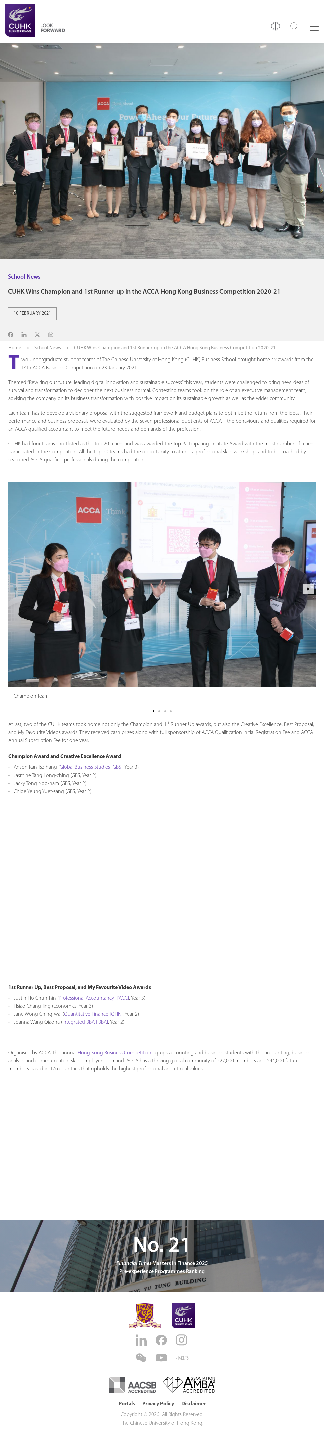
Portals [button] (127, 1404)
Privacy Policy (158, 1404)
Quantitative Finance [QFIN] (93, 1014)
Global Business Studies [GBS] (91, 767)
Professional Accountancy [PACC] (94, 998)
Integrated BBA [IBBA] (85, 1022)
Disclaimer (193, 1404)
